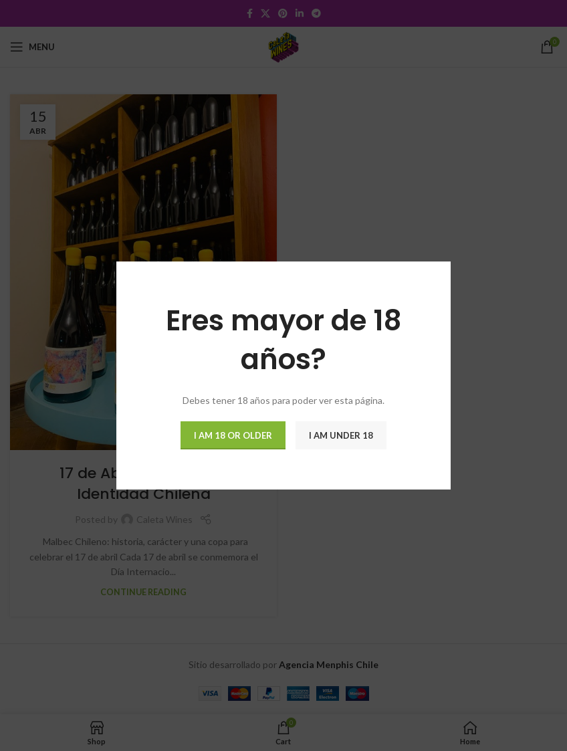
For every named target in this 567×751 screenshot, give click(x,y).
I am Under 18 (341, 435)
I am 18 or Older (233, 435)
